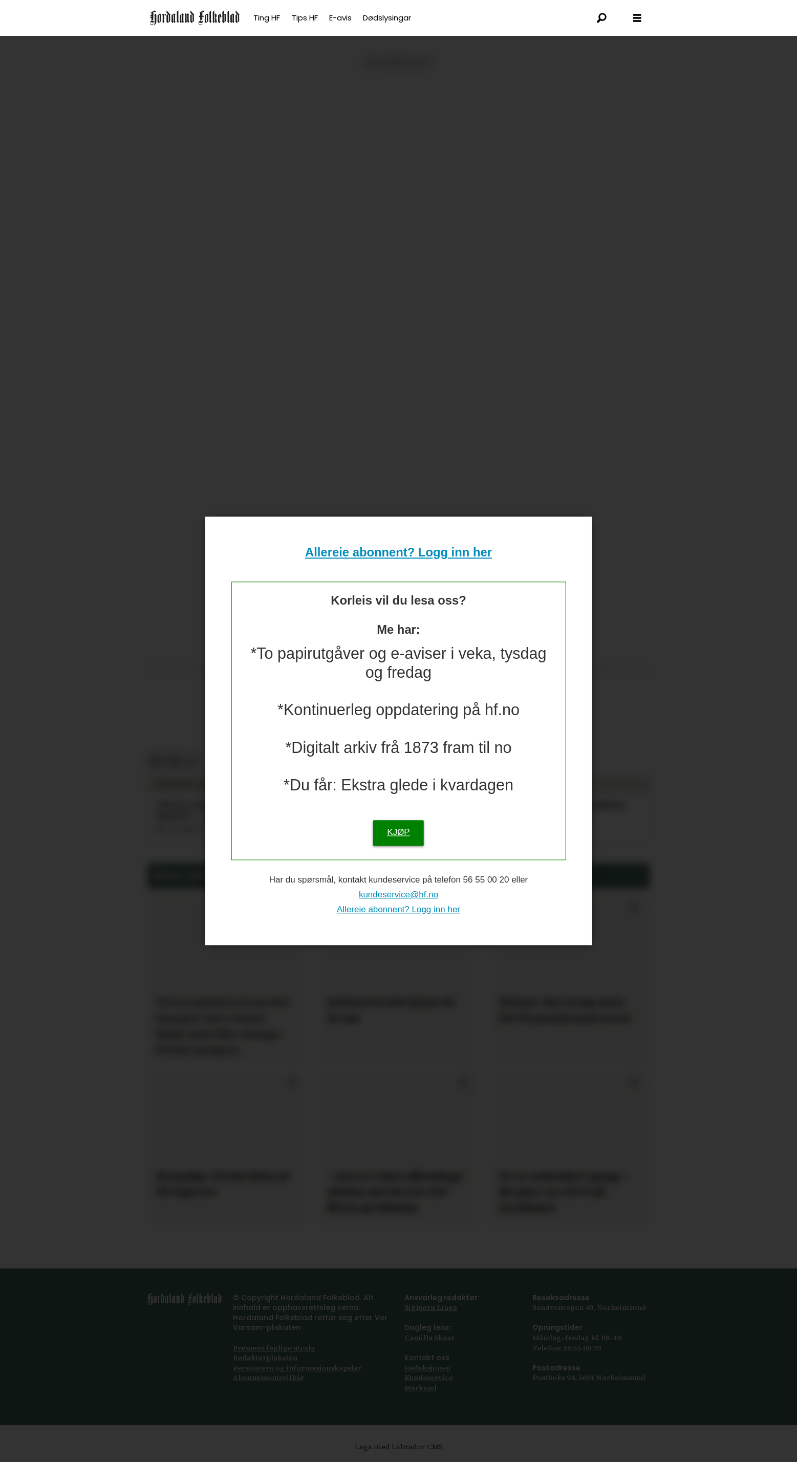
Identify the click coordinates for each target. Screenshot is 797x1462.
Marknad (420, 1388)
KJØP (398, 832)
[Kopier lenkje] (192, 761)
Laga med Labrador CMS (399, 1447)
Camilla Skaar (429, 1337)
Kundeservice (428, 1377)
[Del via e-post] (174, 761)
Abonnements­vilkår (268, 1377)
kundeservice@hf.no (398, 894)
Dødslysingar (387, 17)
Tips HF (305, 17)
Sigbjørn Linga (430, 1307)
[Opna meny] (637, 18)
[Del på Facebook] (155, 761)
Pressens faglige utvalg (274, 1348)
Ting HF (266, 17)
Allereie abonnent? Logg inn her (398, 552)
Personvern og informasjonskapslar (297, 1368)
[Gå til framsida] (195, 18)
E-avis (340, 17)
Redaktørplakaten (265, 1357)
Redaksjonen (427, 1368)
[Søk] (601, 18)
